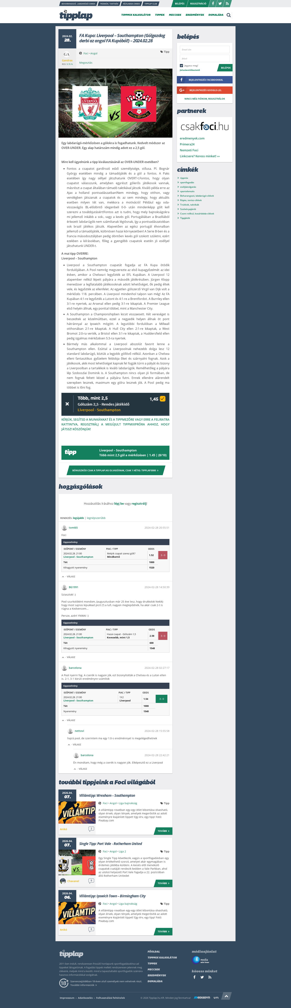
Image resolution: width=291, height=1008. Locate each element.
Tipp (166, 51)
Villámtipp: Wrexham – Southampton (107, 795)
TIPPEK (159, 15)
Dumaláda (155, 981)
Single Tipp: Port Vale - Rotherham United (110, 843)
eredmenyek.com (192, 138)
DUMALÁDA (215, 15)
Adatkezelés (85, 997)
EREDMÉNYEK (195, 15)
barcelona (75, 668)
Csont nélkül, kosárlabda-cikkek (197, 213)
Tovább (164, 831)
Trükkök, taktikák (189, 204)
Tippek (152, 963)
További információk (84, 985)
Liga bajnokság (128, 803)
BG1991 (73, 587)
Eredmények (157, 975)
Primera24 (187, 144)
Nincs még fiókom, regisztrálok (204, 98)
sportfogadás (187, 182)
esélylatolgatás (188, 186)
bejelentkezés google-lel (199, 90)
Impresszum (67, 997)
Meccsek (154, 969)
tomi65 (73, 527)
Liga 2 (122, 851)
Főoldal (154, 952)
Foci (86, 53)
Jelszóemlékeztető (190, 70)
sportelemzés (187, 191)
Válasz (71, 576)
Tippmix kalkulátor (162, 957)
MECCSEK (175, 15)
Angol (93, 53)
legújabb (78, 518)
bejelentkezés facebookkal (200, 79)
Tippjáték (185, 218)
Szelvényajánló (188, 209)
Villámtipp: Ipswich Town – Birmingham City (112, 896)
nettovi (79, 731)
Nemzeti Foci (189, 150)
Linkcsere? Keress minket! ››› (200, 156)
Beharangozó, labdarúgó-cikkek (197, 195)
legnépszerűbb (96, 518)
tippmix (184, 178)
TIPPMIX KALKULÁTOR (136, 15)
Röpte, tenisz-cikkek (191, 200)
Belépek (226, 67)
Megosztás (85, 62)
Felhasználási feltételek (110, 997)
